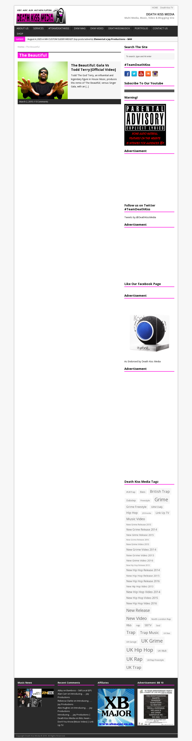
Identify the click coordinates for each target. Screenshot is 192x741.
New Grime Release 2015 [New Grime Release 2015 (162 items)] (140, 535)
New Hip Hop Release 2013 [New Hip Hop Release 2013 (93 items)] (138, 565)
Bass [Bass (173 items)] (142, 491)
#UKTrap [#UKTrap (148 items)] (130, 491)
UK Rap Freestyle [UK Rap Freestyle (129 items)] (155, 659)
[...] (87, 86)
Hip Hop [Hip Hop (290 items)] (132, 513)
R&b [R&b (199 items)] (129, 625)
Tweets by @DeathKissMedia (140, 217)
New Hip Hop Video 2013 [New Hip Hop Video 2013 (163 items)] (139, 586)
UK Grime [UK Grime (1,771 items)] (152, 640)
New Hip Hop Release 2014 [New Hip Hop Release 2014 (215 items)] (143, 570)
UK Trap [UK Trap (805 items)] (133, 667)
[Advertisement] (145, 178)
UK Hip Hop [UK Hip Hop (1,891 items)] (139, 649)
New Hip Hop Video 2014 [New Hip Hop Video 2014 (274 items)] (143, 592)
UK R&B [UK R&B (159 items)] (162, 650)
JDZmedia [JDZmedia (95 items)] (146, 513)
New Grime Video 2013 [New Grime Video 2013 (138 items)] (137, 544)
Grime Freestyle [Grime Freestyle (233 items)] (136, 507)
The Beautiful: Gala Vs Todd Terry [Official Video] (93, 67)
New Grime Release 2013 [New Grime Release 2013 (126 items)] (138, 524)
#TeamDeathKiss (58, 28)
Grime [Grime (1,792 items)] (161, 499)
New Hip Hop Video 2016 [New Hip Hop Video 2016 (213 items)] (141, 603)
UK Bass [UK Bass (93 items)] (167, 633)
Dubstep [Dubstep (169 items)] (131, 500)
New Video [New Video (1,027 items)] (136, 618)
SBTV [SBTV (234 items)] (148, 625)
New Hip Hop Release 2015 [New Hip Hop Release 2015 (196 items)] (143, 575)
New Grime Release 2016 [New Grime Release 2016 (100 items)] (137, 539)
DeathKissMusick (119, 28)
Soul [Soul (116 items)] (158, 625)
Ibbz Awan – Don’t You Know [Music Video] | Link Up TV (76, 722)
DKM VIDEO (97, 28)
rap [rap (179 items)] (138, 625)
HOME (155, 7)
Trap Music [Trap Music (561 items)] (149, 632)
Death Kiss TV (166, 7)
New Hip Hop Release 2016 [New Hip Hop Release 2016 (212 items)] (143, 581)
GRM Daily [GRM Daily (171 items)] (156, 506)
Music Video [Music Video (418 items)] (135, 519)
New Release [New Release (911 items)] (138, 610)
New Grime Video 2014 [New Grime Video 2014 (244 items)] (141, 549)
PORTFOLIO (141, 28)
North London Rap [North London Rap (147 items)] (161, 619)
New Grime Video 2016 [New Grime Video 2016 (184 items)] (139, 560)
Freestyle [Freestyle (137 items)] (145, 500)
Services (38, 28)
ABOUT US (22, 28)
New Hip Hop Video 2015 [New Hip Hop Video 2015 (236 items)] (142, 598)
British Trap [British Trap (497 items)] (160, 491)
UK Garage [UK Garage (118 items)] (131, 641)
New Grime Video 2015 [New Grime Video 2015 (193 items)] (140, 555)
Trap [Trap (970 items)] (130, 632)
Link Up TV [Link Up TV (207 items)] (162, 513)
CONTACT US (160, 28)
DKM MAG (80, 28)
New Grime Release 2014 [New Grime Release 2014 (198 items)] (141, 529)
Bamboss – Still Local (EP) (79, 690)
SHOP (20, 33)
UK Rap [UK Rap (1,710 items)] (134, 659)
